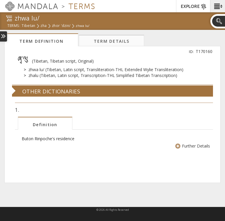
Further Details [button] (193, 146)
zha (43, 26)
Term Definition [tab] (41, 41)
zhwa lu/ (82, 26)
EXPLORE (194, 7)
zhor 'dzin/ (61, 26)
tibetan (28, 26)
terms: (13, 26)
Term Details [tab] (111, 41)
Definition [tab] (45, 124)
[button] (217, 6)
